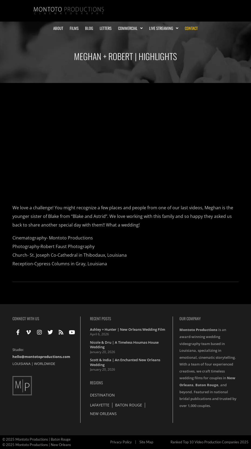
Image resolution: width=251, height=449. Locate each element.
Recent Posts (100, 318)
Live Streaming (163, 28)
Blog (89, 28)
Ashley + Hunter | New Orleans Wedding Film (127, 329)
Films (74, 28)
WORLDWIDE (44, 363)
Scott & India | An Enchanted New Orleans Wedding (125, 362)
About (58, 28)
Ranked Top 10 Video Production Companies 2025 (209, 442)
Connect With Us (25, 318)
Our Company (190, 318)
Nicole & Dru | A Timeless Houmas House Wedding (124, 345)
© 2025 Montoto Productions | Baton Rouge (36, 439)
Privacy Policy (121, 442)
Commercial (130, 28)
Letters (106, 28)
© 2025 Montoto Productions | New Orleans (36, 445)
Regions (96, 382)
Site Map (146, 442)
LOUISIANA (21, 363)
